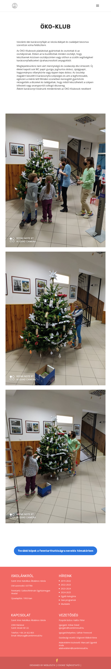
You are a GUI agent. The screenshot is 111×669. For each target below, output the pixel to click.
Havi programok (68, 600)
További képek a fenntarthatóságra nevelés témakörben (55, 550)
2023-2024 (66, 588)
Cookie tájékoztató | (69, 665)
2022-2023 (66, 584)
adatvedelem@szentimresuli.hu (73, 648)
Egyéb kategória (68, 596)
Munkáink (65, 604)
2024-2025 (66, 592)
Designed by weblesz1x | (44, 665)
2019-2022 (66, 581)
